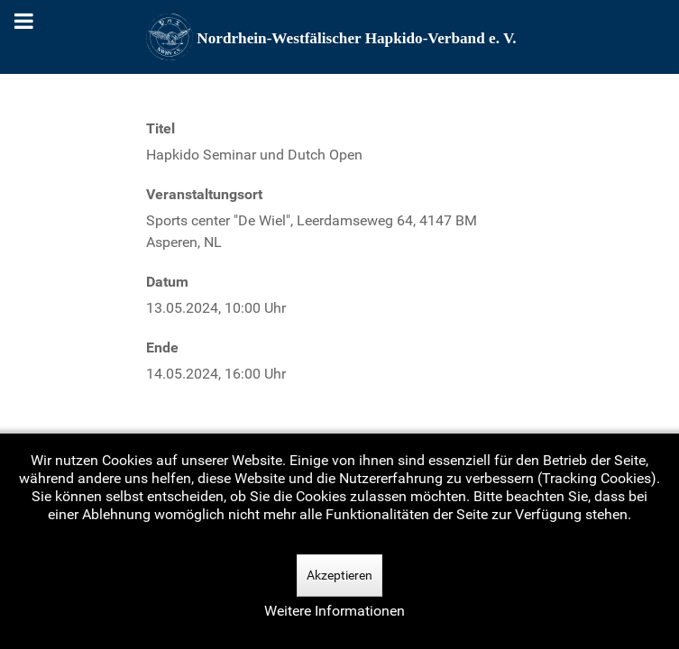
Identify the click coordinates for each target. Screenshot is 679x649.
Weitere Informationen (334, 610)
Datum (167, 281)
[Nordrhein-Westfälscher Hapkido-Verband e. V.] (340, 37)
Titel (160, 128)
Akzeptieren (339, 575)
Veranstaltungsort (204, 194)
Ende (162, 347)
